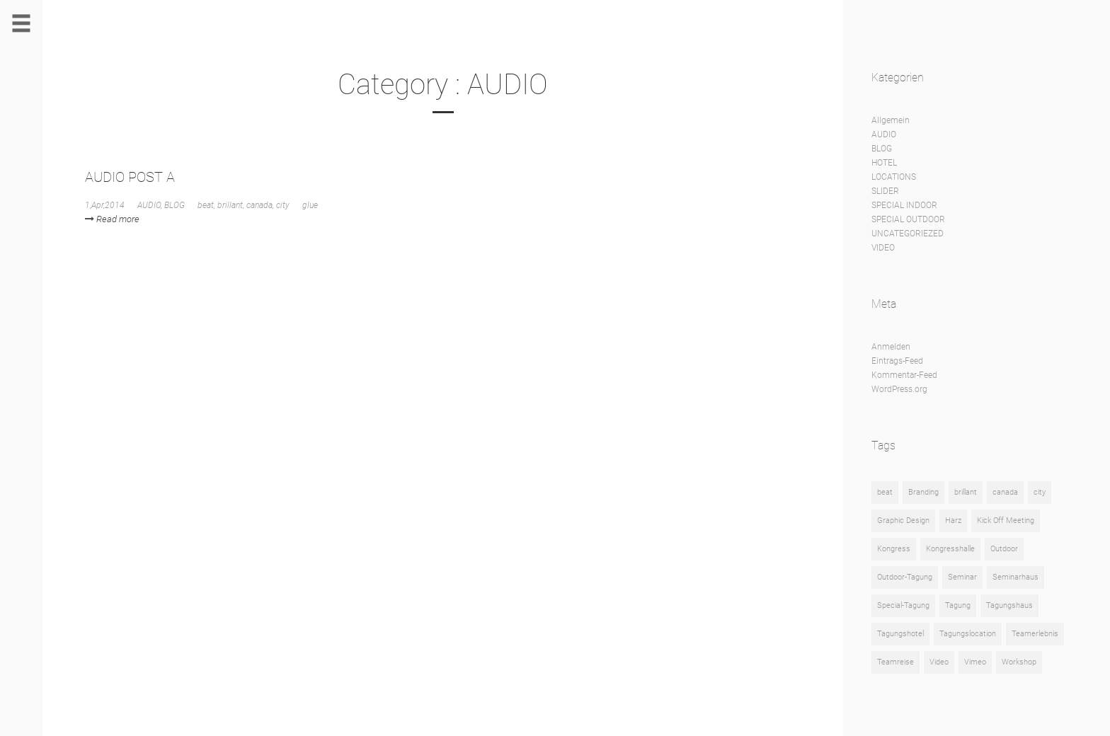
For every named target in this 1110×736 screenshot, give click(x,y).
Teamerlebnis (1035, 633)
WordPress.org (899, 389)
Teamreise (895, 662)
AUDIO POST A (130, 176)
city (283, 205)
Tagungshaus (1009, 605)
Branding (923, 492)
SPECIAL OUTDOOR (908, 219)
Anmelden (890, 347)
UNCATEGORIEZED (907, 233)
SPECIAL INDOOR (904, 205)
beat (206, 205)
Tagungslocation (967, 633)
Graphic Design (903, 520)
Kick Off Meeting (1005, 520)
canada (259, 205)
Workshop (1019, 662)
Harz (953, 520)
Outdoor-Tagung (904, 577)
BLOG (174, 205)
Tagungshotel (900, 633)
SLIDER (885, 191)
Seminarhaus (1015, 577)
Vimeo (975, 662)
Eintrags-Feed (897, 361)
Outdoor (1004, 548)
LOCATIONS (893, 177)
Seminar (962, 577)
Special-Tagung (903, 605)
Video (939, 662)
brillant (230, 205)
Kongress (893, 548)
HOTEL (884, 163)
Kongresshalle (950, 548)
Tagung (958, 605)
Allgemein (890, 120)
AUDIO (149, 205)
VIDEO (883, 248)
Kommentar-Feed (904, 375)
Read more (112, 219)
